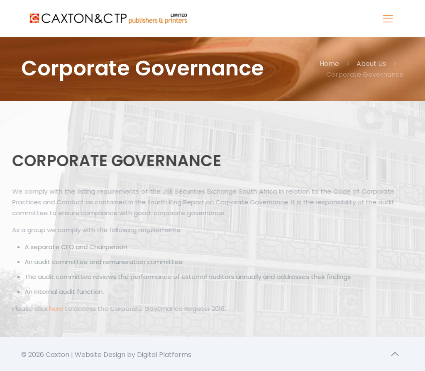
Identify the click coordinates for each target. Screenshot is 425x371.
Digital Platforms (164, 354)
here (53, 308)
